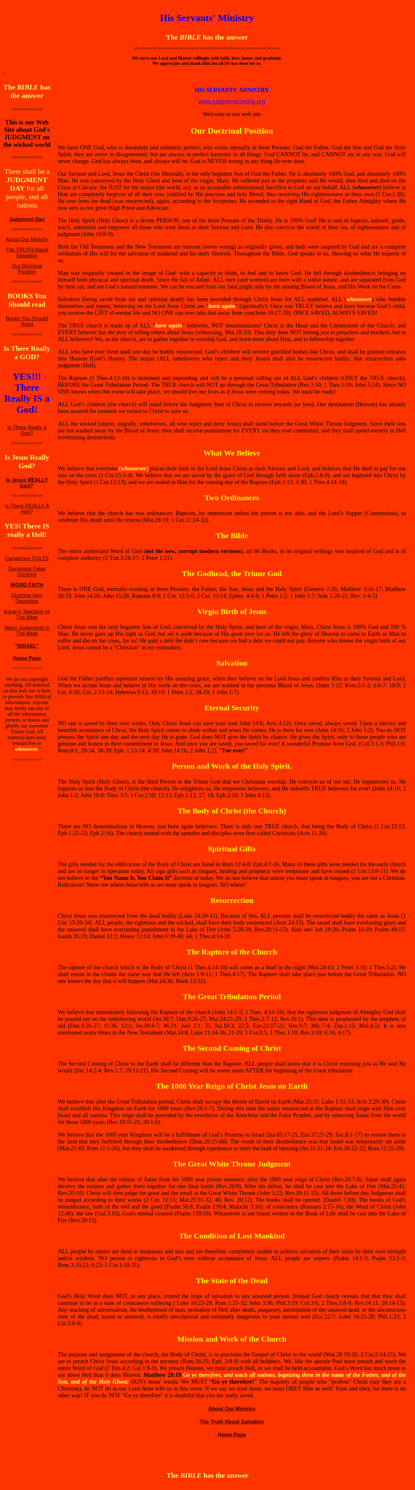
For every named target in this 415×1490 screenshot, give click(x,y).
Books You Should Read (27, 321)
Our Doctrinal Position (27, 269)
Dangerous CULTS (27, 558)
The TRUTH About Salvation (27, 252)
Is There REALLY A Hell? (27, 508)
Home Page (27, 658)
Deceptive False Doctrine (27, 571)
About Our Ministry (27, 239)
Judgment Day (27, 219)
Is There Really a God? (27, 430)
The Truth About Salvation (232, 1422)
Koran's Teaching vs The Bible (27, 614)
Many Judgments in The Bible (27, 630)
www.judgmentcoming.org (231, 101)
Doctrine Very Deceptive (26, 598)
